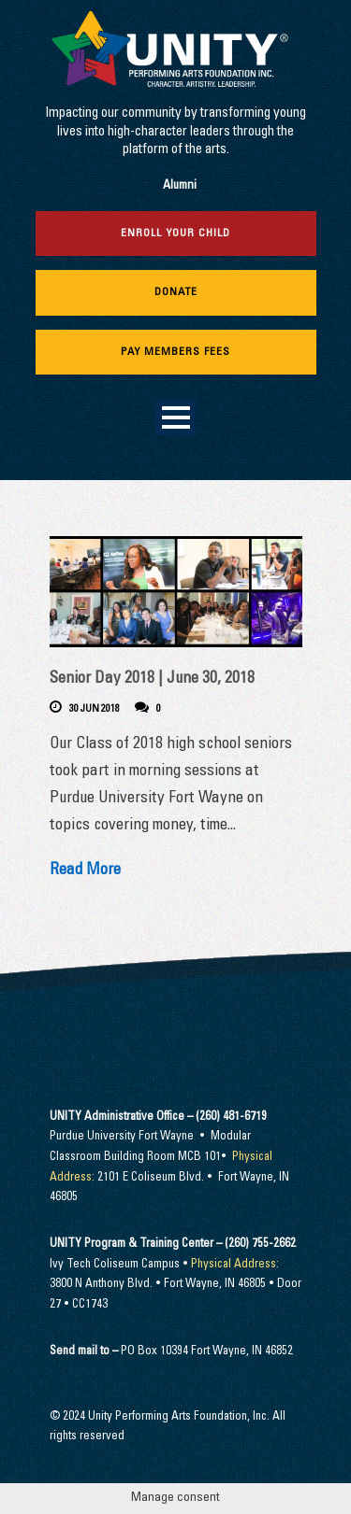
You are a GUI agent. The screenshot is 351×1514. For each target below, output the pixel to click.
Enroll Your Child (175, 233)
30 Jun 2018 (94, 709)
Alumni (180, 186)
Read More (85, 871)
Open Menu (175, 417)
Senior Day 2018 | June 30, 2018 (152, 679)
